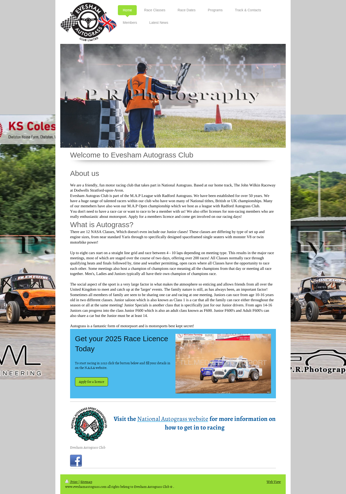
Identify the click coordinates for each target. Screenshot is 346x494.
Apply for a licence (91, 381)
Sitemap (86, 481)
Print (71, 481)
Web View (274, 481)
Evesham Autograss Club (87, 447)
